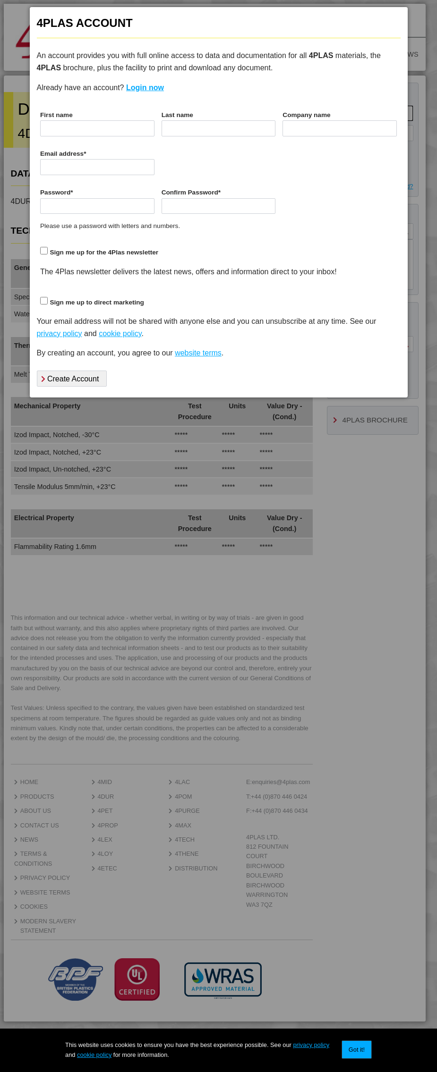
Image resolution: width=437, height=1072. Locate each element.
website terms (198, 353)
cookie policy (94, 1054)
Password (56, 192)
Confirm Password (191, 192)
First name (56, 114)
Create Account (70, 379)
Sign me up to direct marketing (97, 302)
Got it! (357, 1049)
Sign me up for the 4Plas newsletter (104, 252)
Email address (63, 153)
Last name (177, 114)
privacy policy (311, 1044)
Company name (306, 114)
